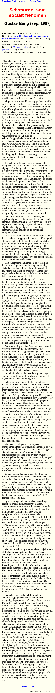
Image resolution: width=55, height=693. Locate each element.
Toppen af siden (27, 686)
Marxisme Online (10, 1)
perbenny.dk (7, 49)
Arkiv (23, 1)
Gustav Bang (36, 1)
